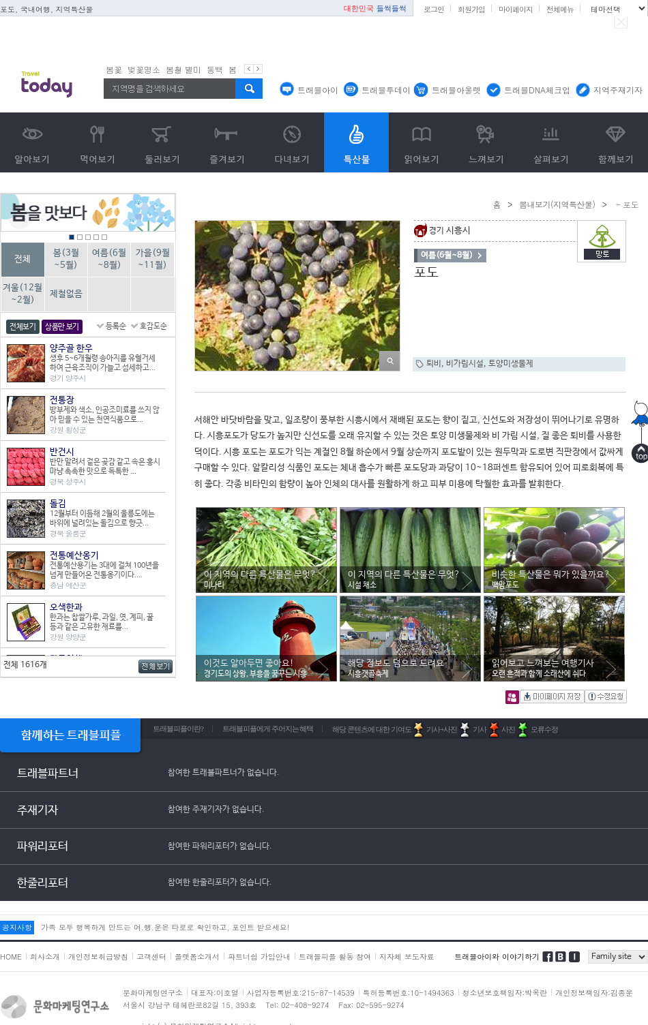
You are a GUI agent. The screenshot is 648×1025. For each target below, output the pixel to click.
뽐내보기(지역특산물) (557, 204)
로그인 (434, 9)
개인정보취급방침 (98, 956)
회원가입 (471, 9)
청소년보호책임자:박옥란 (505, 993)
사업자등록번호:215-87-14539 (301, 993)
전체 (22, 259)
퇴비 (433, 364)
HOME (11, 956)
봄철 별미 (183, 69)
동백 (215, 69)
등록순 (116, 326)
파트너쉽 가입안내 (259, 956)
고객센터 (151, 956)
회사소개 (45, 956)
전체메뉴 (560, 9)
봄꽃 (114, 69)
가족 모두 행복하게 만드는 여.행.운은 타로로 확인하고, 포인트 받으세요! (165, 927)
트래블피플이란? (178, 728)
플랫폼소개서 (197, 956)
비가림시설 (465, 364)
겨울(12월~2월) (22, 294)
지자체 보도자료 (407, 956)
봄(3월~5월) (66, 259)
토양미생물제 (510, 364)
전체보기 (23, 327)
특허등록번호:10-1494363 (408, 993)
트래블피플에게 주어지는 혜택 (268, 728)
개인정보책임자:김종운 (594, 993)
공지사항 (17, 927)
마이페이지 (516, 9)
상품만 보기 (62, 327)
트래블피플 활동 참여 (335, 956)
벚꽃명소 (144, 69)
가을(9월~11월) (153, 259)
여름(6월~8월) (109, 259)
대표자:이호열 (215, 993)
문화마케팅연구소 (153, 993)
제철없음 (66, 294)
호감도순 (153, 326)
